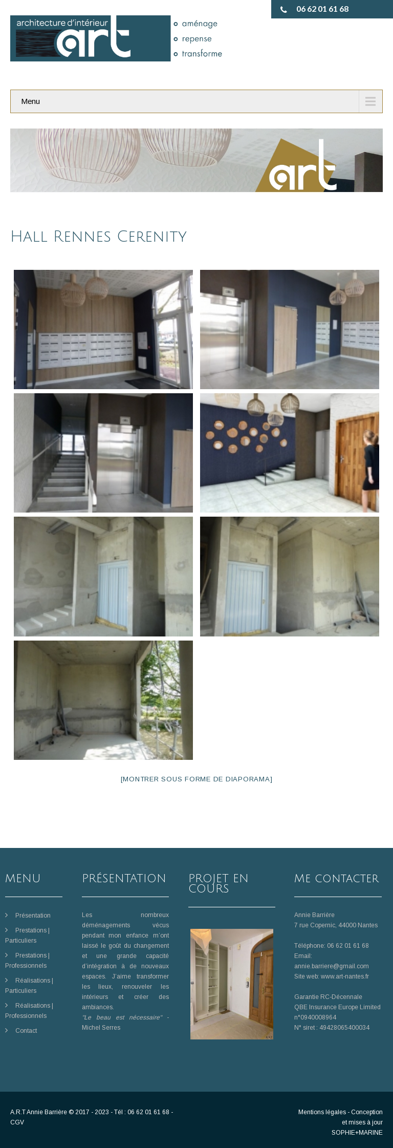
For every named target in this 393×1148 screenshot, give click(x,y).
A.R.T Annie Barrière (38, 1112)
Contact (26, 1030)
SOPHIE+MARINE (357, 1132)
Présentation (33, 915)
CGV (17, 1122)
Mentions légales (322, 1112)
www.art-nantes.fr (345, 976)
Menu (30, 101)
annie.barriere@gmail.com (331, 966)
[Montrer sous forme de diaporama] (197, 779)
